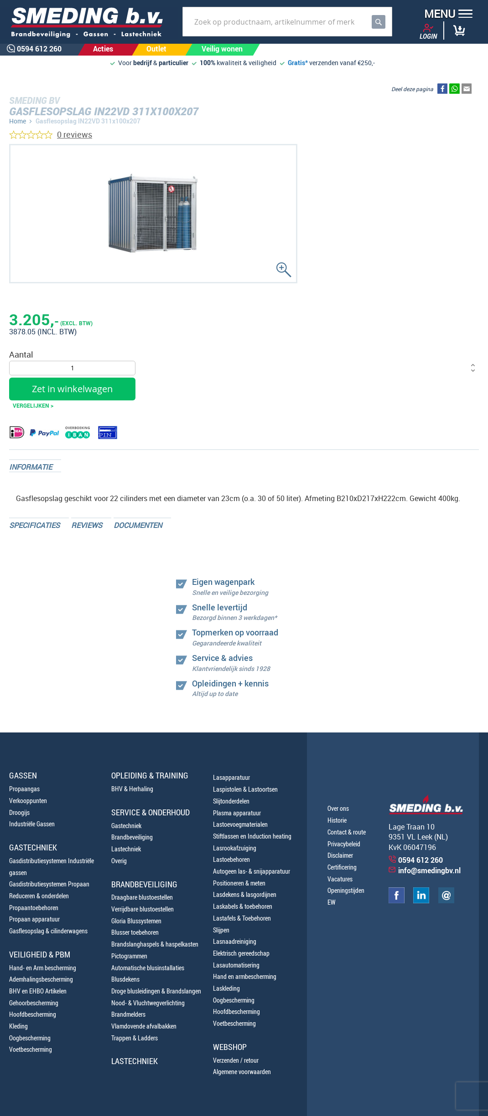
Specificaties (34, 525)
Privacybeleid (343, 844)
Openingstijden (345, 890)
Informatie (30, 467)
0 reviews (74, 134)
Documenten (138, 525)
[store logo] (89, 23)
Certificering (342, 867)
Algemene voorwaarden (242, 1071)
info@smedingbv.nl (429, 870)
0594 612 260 (420, 860)
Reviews (86, 525)
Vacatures (340, 879)
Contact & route (346, 832)
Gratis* (298, 62)
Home (17, 121)
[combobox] (287, 21)
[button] (445, 15)
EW (331, 902)
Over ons (338, 808)
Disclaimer (340, 855)
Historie (337, 820)
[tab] (35, 465)
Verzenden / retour (236, 1060)
